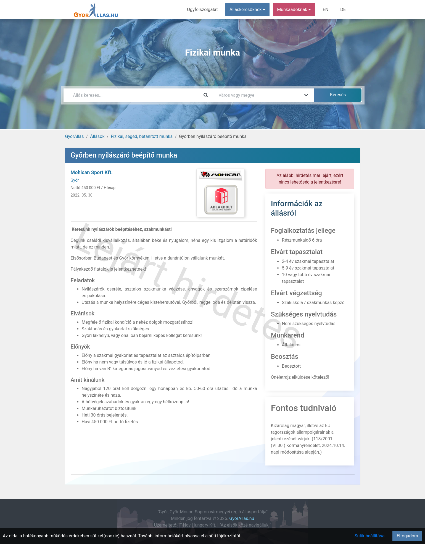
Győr (75, 180)
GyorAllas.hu (241, 518)
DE (343, 9)
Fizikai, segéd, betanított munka (142, 136)
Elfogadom (407, 535)
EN (326, 9)
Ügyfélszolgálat (203, 9)
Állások (97, 136)
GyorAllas (74, 136)
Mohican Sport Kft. (92, 172)
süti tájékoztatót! (225, 535)
